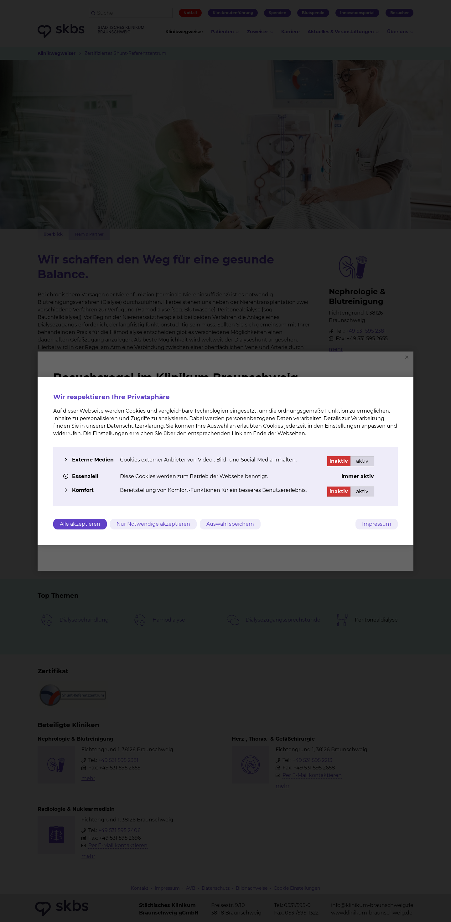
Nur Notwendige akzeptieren (153, 524)
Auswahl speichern (230, 524)
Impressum (376, 524)
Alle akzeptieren (80, 524)
